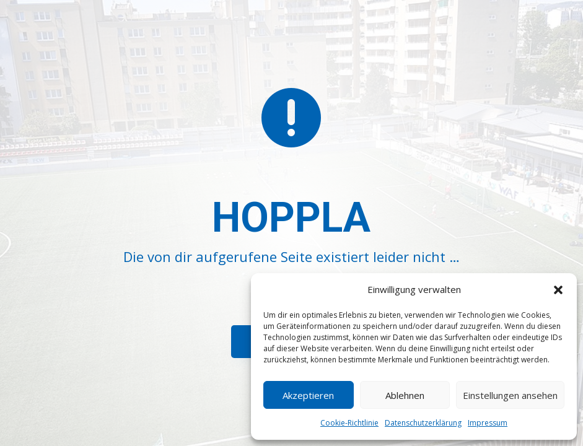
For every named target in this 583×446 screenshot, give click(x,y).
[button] (558, 290)
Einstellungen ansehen (510, 395)
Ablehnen (404, 395)
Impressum (487, 423)
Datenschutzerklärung (423, 423)
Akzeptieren (308, 395)
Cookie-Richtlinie (349, 423)
